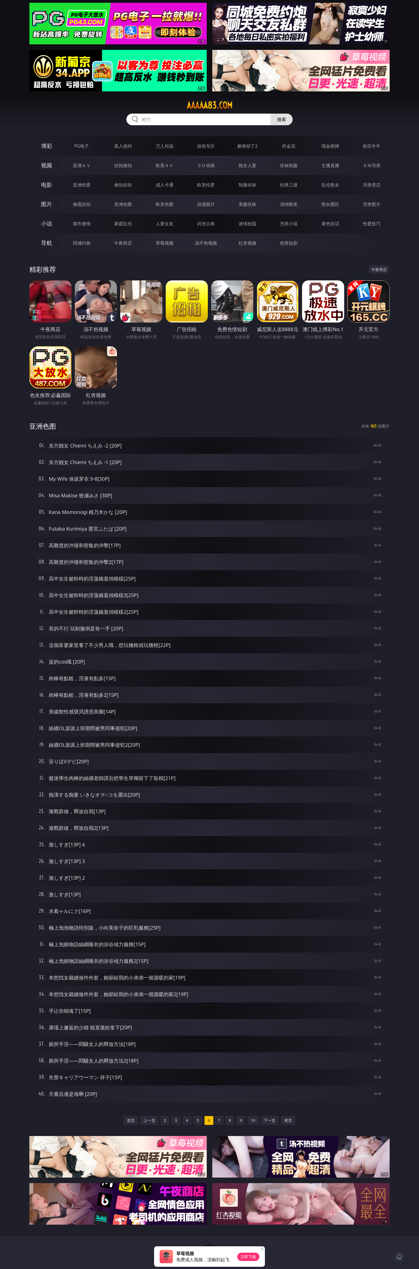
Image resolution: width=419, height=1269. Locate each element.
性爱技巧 (371, 224)
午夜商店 (123, 243)
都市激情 (82, 224)
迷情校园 (247, 224)
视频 (46, 165)
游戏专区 (206, 146)
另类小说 (289, 224)
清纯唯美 (289, 204)
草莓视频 (164, 243)
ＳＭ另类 (371, 165)
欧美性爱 (206, 185)
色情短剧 (289, 243)
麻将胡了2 (247, 146)
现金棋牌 (330, 146)
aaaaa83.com (210, 105)
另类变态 (371, 185)
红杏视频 (247, 243)
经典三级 (289, 185)
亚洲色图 (123, 204)
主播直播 (330, 165)
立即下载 (248, 1256)
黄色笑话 (330, 224)
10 (253, 1120)
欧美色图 (164, 204)
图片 (46, 204)
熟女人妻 (247, 165)
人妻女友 (164, 224)
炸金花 (288, 146)
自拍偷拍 (123, 165)
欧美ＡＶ (164, 165)
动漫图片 (206, 204)
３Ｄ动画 (206, 165)
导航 (46, 243)
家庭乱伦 (123, 224)
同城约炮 (82, 243)
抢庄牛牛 (371, 146)
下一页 (269, 1120)
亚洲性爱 (82, 185)
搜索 (281, 119)
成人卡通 (164, 185)
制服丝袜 (247, 185)
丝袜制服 (289, 165)
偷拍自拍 (123, 185)
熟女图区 (330, 204)
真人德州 (123, 146)
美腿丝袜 (247, 204)
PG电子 (81, 146)
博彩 (46, 146)
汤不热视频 (206, 243)
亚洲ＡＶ (82, 165)
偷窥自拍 (82, 204)
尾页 (288, 1120)
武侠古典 (206, 224)
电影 (46, 184)
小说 (46, 223)
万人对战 (164, 146)
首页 (131, 1120)
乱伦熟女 (330, 185)
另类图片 (371, 204)
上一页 (149, 1120)
